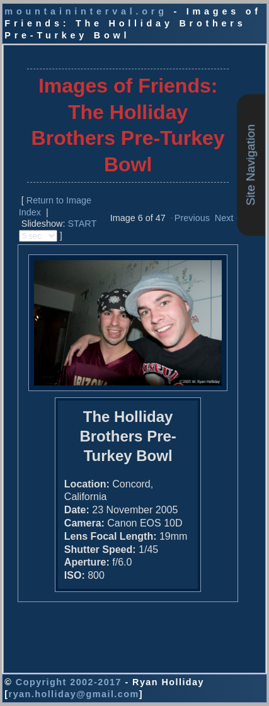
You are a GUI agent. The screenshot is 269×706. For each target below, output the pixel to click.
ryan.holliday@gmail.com (74, 694)
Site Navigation (250, 164)
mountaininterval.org (85, 11)
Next (224, 218)
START (81, 224)
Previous (192, 218)
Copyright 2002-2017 (69, 682)
